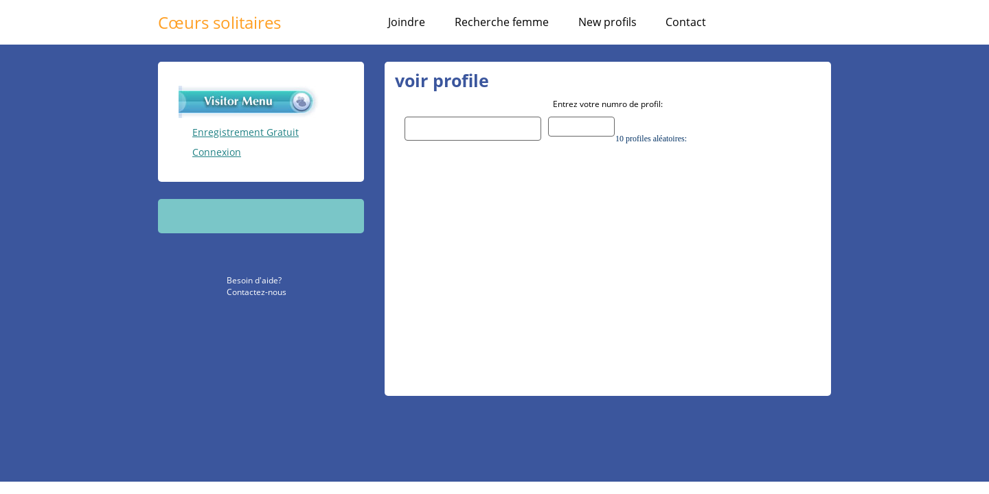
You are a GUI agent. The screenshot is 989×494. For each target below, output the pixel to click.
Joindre (406, 22)
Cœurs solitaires (219, 22)
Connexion (216, 151)
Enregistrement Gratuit (245, 132)
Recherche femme (502, 22)
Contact (686, 22)
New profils (607, 22)
